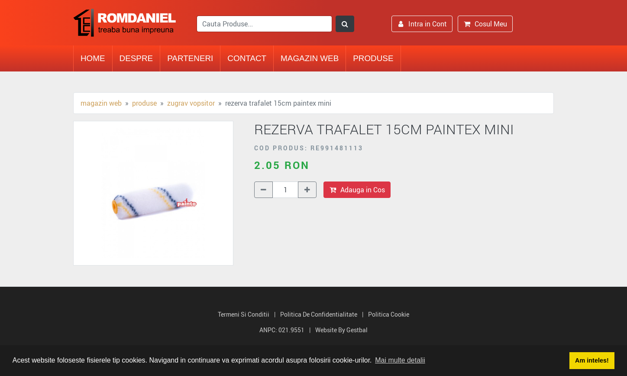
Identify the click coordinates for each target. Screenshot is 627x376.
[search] (264, 24)
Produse (373, 58)
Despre (136, 58)
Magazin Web (310, 58)
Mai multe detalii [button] (400, 360)
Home (93, 58)
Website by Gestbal (341, 330)
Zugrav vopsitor (191, 103)
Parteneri (190, 58)
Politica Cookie (388, 314)
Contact (246, 58)
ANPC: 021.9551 (281, 330)
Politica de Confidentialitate (318, 314)
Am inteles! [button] (592, 360)
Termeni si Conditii (243, 314)
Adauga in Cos (357, 189)
